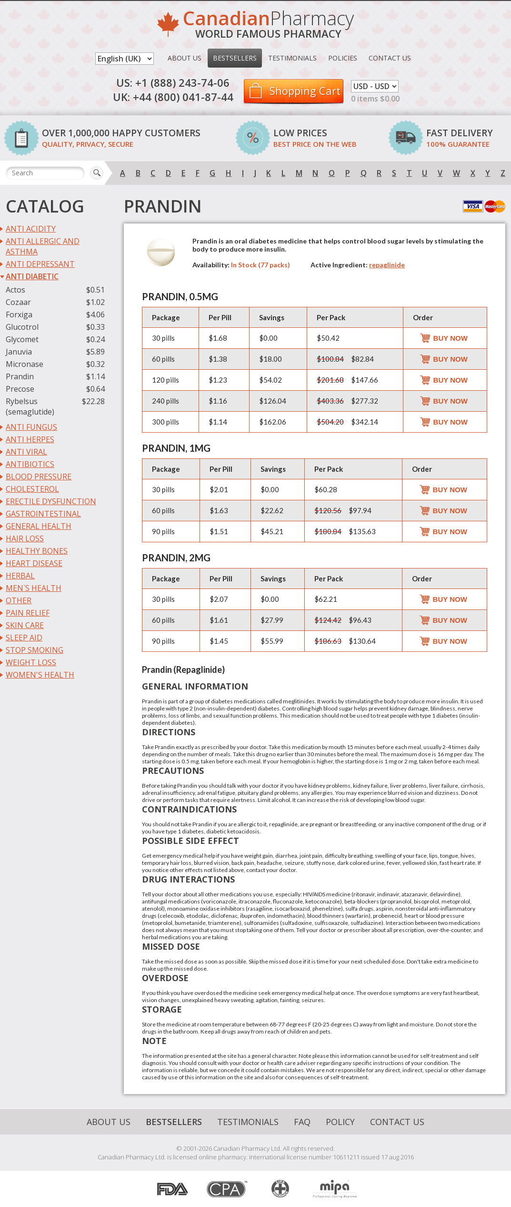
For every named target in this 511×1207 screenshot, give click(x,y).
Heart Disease (34, 563)
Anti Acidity (31, 228)
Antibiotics (30, 464)
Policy (340, 1121)
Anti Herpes (30, 439)
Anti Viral (26, 451)
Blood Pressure (38, 476)
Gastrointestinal (43, 513)
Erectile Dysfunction (51, 501)
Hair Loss (25, 538)
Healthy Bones (37, 551)
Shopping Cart (305, 90)
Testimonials (292, 57)
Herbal (20, 575)
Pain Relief (28, 613)
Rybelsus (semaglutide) (30, 406)
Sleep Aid (24, 637)
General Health (38, 526)
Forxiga (19, 314)
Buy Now (450, 338)
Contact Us (390, 57)
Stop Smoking (34, 650)
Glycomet (22, 339)
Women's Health (40, 674)
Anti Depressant (40, 264)
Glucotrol (22, 327)
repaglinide (387, 265)
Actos (15, 289)
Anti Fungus (31, 427)
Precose (20, 389)
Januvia (19, 351)
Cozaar (18, 302)
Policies (342, 57)
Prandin (20, 376)
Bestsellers (235, 57)
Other (18, 600)
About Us (184, 57)
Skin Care (25, 625)
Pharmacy (268, 25)
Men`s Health (33, 588)
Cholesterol (32, 489)
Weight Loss (31, 662)
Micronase (24, 364)
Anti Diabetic (32, 276)
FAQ (302, 1121)
